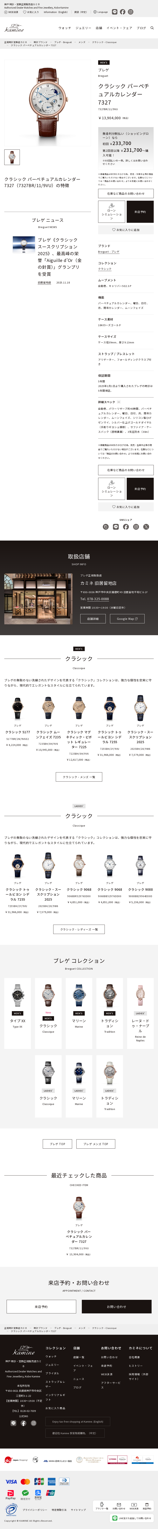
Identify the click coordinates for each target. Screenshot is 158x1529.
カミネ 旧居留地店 (98, 583)
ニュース (78, 1379)
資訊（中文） (81, 12)
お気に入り (31, 12)
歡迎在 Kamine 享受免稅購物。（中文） (75, 1433)
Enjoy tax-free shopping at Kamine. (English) (77, 1421)
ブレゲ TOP (57, 1144)
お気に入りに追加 (125, 230)
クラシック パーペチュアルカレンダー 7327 (33, 45)
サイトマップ (78, 1509)
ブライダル (52, 1373)
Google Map (125, 619)
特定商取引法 (59, 1509)
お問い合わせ (117, 1306)
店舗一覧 (79, 1357)
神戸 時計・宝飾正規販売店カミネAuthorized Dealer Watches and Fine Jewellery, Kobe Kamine (36, 6)
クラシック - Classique (104, 42)
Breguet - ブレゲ (108, 251)
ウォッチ (64, 28)
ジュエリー (84, 28)
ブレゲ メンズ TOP (95, 1144)
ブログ (141, 28)
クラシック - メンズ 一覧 (79, 777)
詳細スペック (109, 402)
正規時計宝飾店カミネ (15, 42)
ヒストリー (136, 1365)
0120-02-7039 (28, 1411)
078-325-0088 (98, 598)
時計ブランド (41, 42)
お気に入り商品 (55, 1408)
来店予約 (140, 212)
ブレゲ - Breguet (63, 42)
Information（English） (56, 12)
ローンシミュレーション (112, 211)
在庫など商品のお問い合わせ (126, 193)
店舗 (99, 28)
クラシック (105, 269)
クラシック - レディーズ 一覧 (79, 929)
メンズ (82, 42)
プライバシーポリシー (35, 1509)
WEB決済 (11, 12)
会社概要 (134, 1357)
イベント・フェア (119, 28)
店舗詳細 (93, 619)
